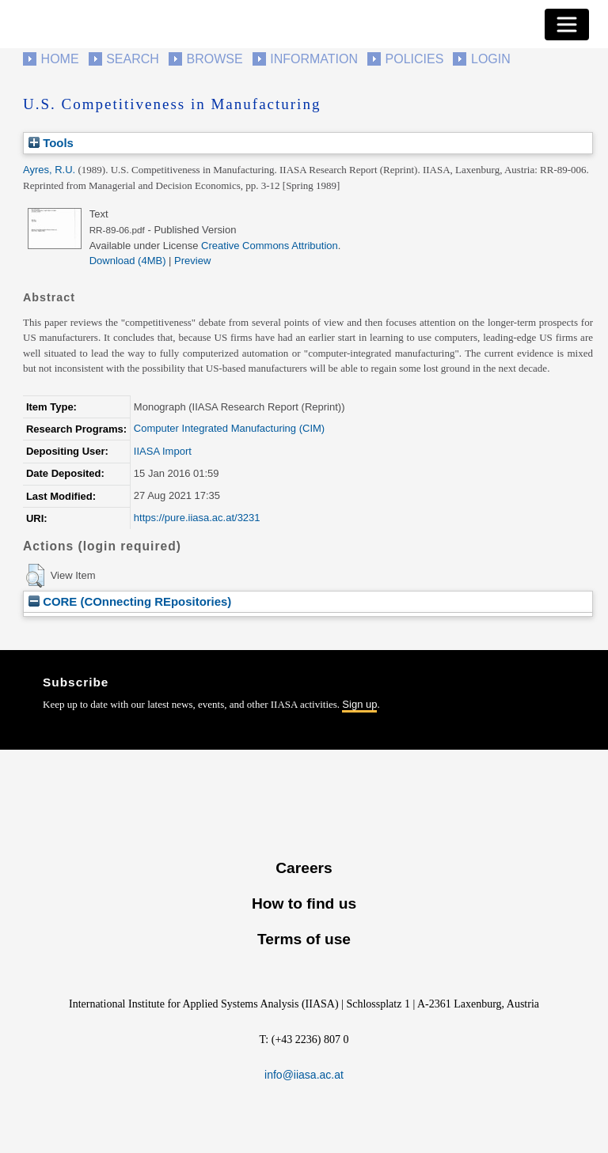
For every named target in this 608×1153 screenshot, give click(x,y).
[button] (35, 576)
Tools (51, 142)
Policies (415, 59)
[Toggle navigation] (567, 24)
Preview (192, 261)
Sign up (359, 704)
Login (491, 59)
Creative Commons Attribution (269, 245)
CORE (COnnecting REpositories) (129, 601)
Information (314, 59)
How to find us (304, 903)
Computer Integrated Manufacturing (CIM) (229, 428)
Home (60, 59)
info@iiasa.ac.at (304, 1074)
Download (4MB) (127, 261)
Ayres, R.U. (49, 170)
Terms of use (304, 939)
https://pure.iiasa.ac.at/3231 (197, 518)
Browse (214, 59)
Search (132, 59)
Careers (304, 868)
